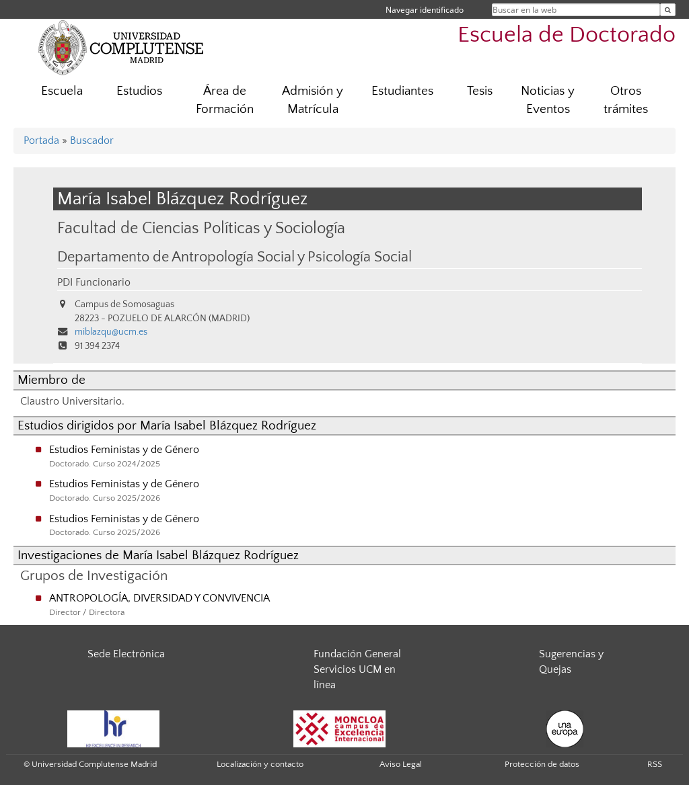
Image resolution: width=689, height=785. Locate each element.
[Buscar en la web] (668, 9)
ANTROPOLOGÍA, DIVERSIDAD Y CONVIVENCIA (159, 598)
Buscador (92, 140)
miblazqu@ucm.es (111, 332)
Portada (41, 140)
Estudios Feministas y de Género (124, 450)
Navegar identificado (425, 9)
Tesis (480, 91)
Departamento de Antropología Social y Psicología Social (234, 257)
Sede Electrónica (126, 654)
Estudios (139, 91)
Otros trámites (626, 100)
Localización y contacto (260, 764)
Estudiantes (402, 91)
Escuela (62, 91)
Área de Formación (225, 100)
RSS (654, 764)
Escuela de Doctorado (567, 35)
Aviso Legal (400, 764)
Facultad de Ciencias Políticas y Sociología (201, 228)
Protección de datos (542, 764)
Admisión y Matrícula (312, 100)
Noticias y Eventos (548, 100)
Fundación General (357, 654)
